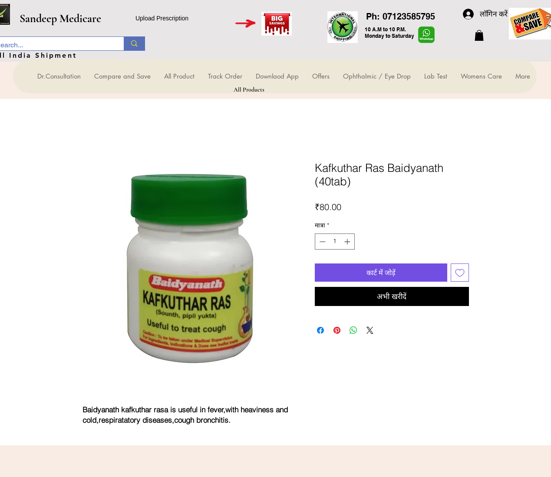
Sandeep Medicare (60, 18)
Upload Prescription (161, 18)
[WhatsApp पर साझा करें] (353, 330)
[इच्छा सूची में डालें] (460, 272)
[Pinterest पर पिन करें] (337, 330)
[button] (479, 35)
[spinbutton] (335, 241)
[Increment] (348, 241)
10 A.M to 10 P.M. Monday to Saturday (389, 32)
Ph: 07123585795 (400, 16)
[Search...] (134, 43)
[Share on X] (370, 330)
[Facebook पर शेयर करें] (320, 330)
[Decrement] (321, 241)
